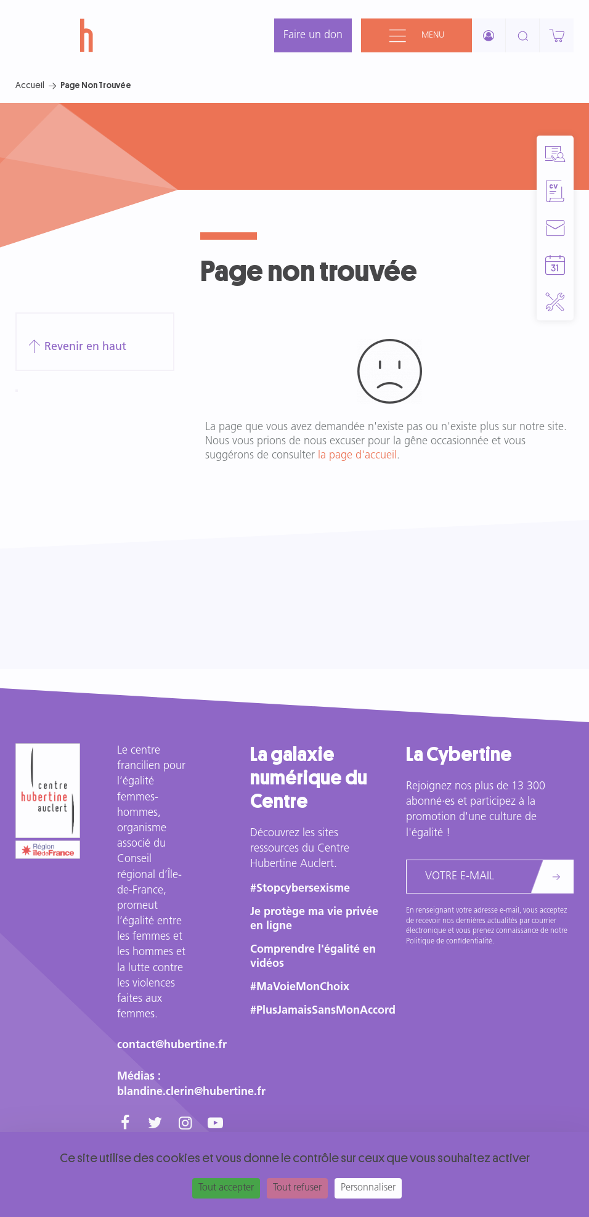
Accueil (29, 85)
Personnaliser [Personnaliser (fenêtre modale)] (368, 1188)
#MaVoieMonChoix (299, 987)
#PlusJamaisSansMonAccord (323, 1011)
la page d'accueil (357, 456)
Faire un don (313, 35)
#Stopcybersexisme (300, 889)
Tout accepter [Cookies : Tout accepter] (226, 1188)
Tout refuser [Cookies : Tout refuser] (297, 1188)
